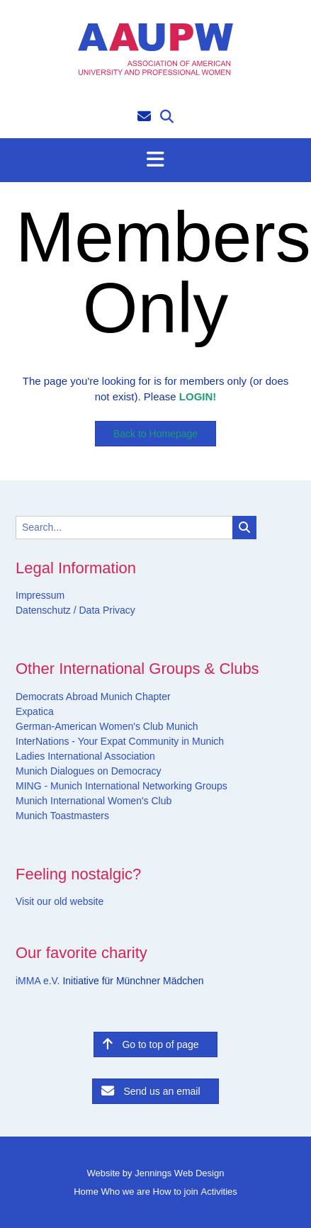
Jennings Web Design (179, 1173)
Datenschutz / (46, 610)
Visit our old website (59, 901)
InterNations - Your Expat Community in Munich (120, 741)
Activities (218, 1191)
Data (88, 610)
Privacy (117, 610)
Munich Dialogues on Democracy (88, 771)
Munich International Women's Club (93, 800)
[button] (155, 160)
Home (86, 1191)
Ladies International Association (85, 756)
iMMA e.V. (39, 980)
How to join (175, 1191)
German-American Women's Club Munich (107, 726)
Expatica (35, 711)
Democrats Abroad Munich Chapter (93, 696)
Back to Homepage (155, 433)
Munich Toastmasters (62, 815)
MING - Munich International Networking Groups (121, 786)
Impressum (40, 595)
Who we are (125, 1191)
